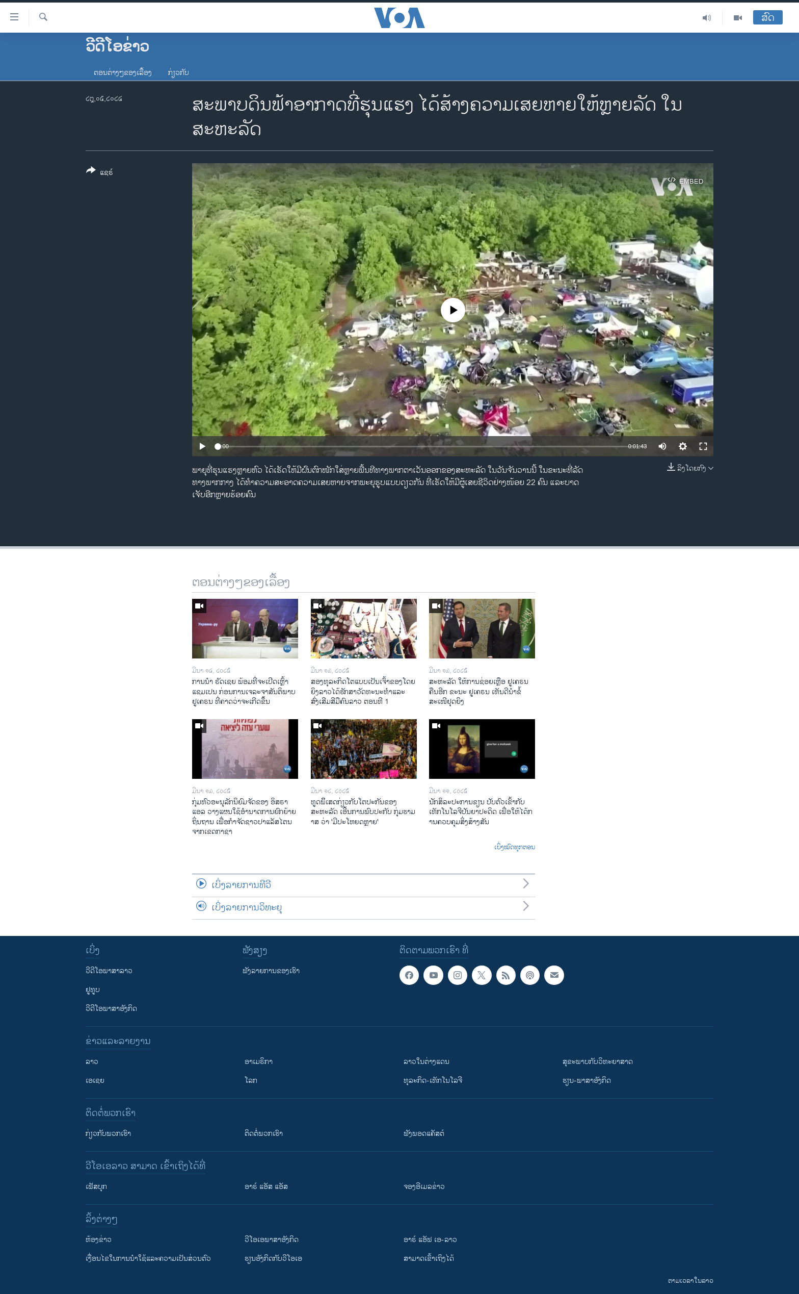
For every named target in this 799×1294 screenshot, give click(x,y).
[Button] (99, 173)
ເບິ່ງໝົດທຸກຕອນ (514, 848)
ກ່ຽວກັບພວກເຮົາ (108, 1133)
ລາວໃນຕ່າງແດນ (426, 1061)
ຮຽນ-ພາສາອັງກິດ (587, 1080)
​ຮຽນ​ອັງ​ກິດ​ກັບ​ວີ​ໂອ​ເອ (273, 1258)
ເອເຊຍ (95, 1080)
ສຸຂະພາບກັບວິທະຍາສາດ (598, 1061)
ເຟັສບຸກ (96, 1186)
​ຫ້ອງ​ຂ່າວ (99, 1239)
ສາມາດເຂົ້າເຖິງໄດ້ (429, 1258)
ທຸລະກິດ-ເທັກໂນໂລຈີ (433, 1080)
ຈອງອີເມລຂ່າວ (424, 1186)
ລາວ (92, 1061)
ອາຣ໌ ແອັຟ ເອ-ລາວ (430, 1239)
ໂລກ (251, 1080)
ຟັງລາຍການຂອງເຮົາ (271, 971)
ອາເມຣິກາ (259, 1061)
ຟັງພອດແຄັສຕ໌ (424, 1133)
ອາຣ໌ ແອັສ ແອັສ (266, 1186)
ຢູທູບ (93, 989)
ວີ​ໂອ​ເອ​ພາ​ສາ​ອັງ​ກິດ (272, 1239)
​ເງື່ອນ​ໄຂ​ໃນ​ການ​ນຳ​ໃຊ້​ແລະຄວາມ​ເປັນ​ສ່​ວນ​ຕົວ (148, 1258)
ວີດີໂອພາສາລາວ (109, 971)
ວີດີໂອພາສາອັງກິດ (111, 1008)
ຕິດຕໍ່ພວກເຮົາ (264, 1133)
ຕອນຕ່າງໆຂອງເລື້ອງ (123, 73)
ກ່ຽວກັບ (178, 73)
